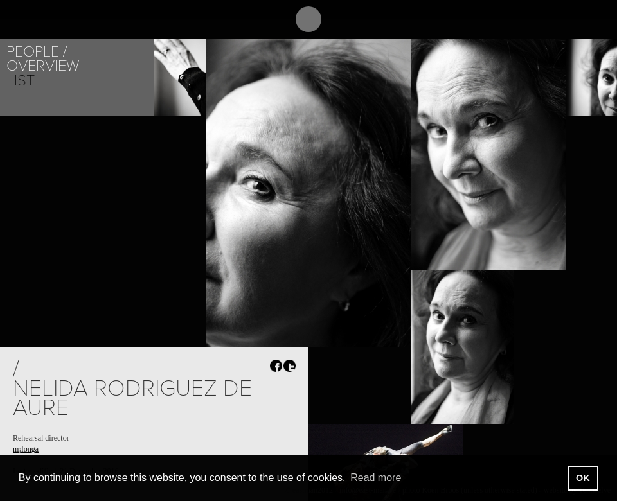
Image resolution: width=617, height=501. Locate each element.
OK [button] (583, 478)
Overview (42, 66)
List (20, 80)
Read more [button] (375, 477)
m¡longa (26, 448)
